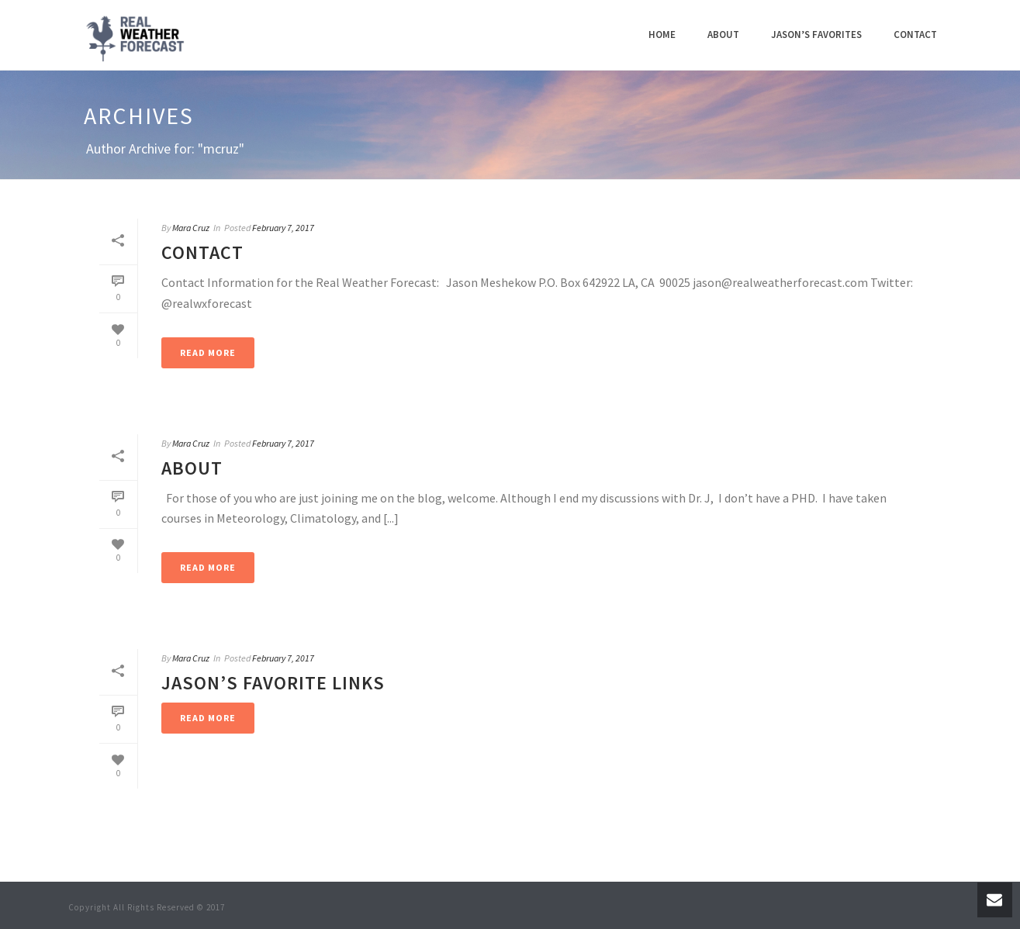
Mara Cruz (190, 227)
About (723, 34)
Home (662, 34)
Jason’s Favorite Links (273, 683)
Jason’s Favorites (816, 34)
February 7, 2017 (283, 227)
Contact (915, 34)
